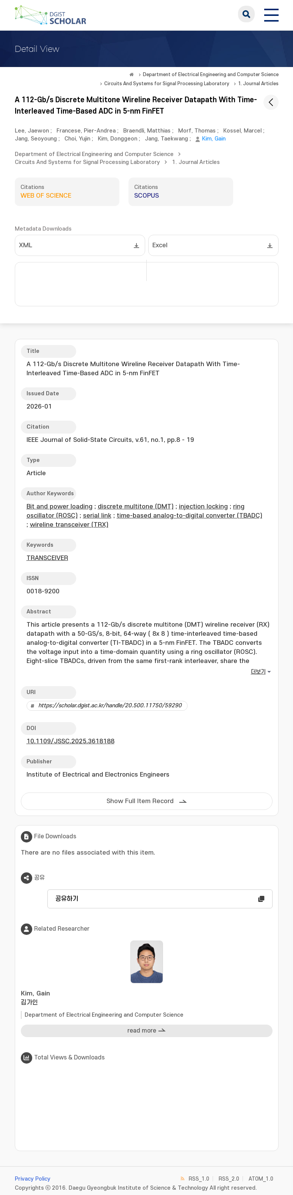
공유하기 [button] (66, 898)
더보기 (258, 672)
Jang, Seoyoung (36, 139)
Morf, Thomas (197, 131)
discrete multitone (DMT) (136, 506)
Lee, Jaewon (32, 131)
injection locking (203, 506)
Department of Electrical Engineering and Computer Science (211, 74)
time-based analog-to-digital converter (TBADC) (189, 515)
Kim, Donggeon (117, 139)
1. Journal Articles (258, 83)
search (246, 14)
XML (25, 245)
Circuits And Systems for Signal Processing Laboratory (166, 83)
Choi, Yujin (77, 139)
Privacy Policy (32, 1179)
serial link (97, 515)
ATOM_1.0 (261, 1179)
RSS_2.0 (229, 1179)
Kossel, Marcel (242, 131)
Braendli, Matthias (147, 131)
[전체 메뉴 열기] (271, 14)
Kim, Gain (214, 139)
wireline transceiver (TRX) (69, 524)
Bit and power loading (59, 506)
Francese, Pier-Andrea (86, 131)
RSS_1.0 (199, 1179)
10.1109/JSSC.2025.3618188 (70, 741)
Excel (160, 245)
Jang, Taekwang (166, 139)
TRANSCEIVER (47, 558)
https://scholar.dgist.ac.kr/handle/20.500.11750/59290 (110, 705)
